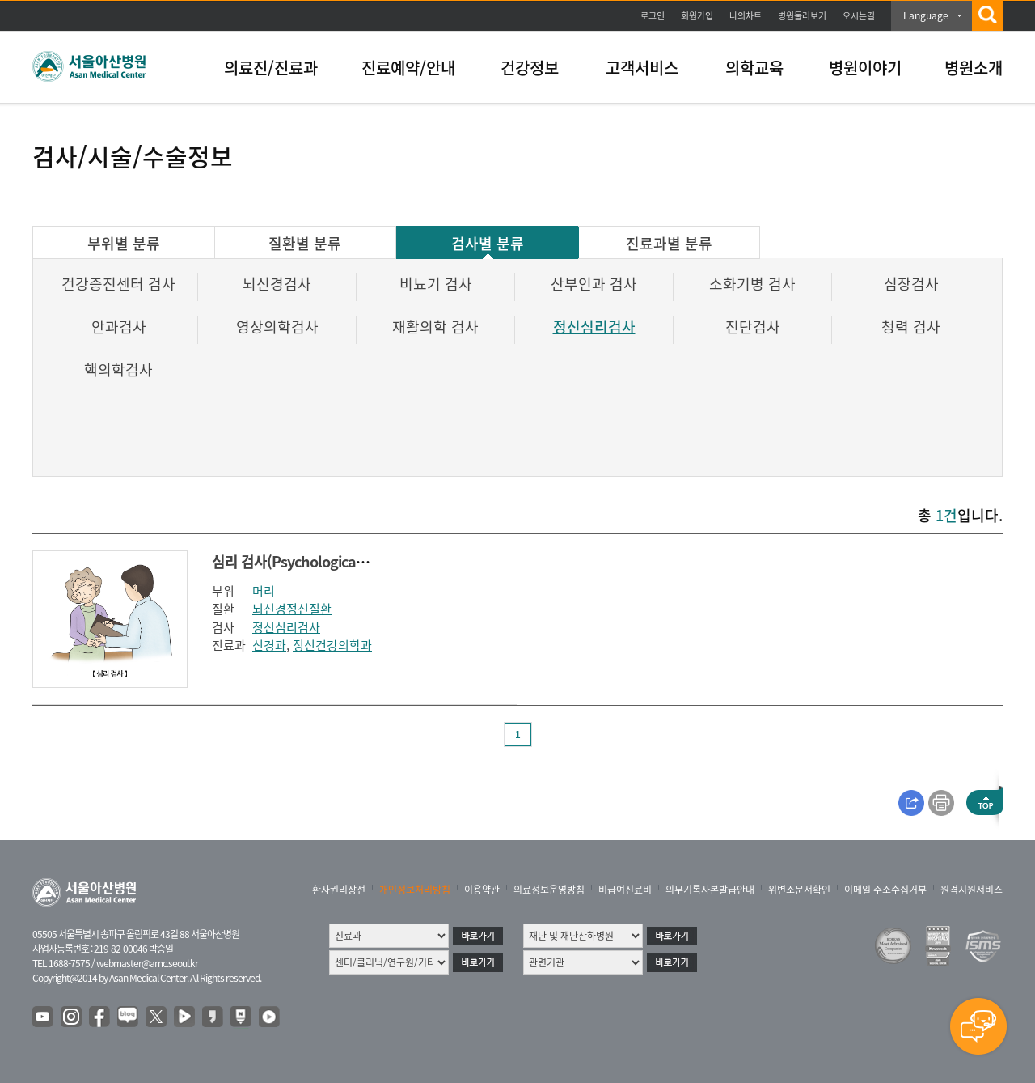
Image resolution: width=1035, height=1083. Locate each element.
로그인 (652, 16)
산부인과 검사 (594, 284)
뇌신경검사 (277, 284)
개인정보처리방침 (414, 889)
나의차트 (745, 16)
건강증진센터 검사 (118, 284)
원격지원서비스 (971, 889)
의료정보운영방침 (549, 889)
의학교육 (754, 67)
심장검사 (911, 284)
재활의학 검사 (435, 327)
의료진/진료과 (271, 67)
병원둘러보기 (802, 16)
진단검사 (752, 327)
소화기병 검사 (752, 284)
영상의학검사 (277, 327)
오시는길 (859, 16)
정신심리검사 (594, 327)
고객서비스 (642, 67)
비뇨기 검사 (435, 284)
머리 (263, 591)
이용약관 (482, 889)
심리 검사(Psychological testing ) (314, 561)
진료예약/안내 (408, 67)
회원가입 (697, 16)
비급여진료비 (625, 889)
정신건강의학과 (332, 645)
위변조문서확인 (799, 889)
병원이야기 (865, 67)
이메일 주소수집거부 (885, 889)
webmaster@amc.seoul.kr (147, 963)
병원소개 (973, 67)
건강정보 (530, 67)
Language (925, 15)
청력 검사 (910, 327)
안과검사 (118, 327)
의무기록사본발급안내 (709, 889)
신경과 (269, 645)
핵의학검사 (118, 369)
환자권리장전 (338, 889)
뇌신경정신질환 (292, 609)
